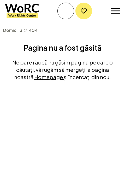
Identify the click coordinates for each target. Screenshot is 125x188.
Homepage (49, 77)
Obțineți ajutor (65, 11)
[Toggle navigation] (115, 11)
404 (33, 30)
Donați (83, 11)
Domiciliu (12, 30)
